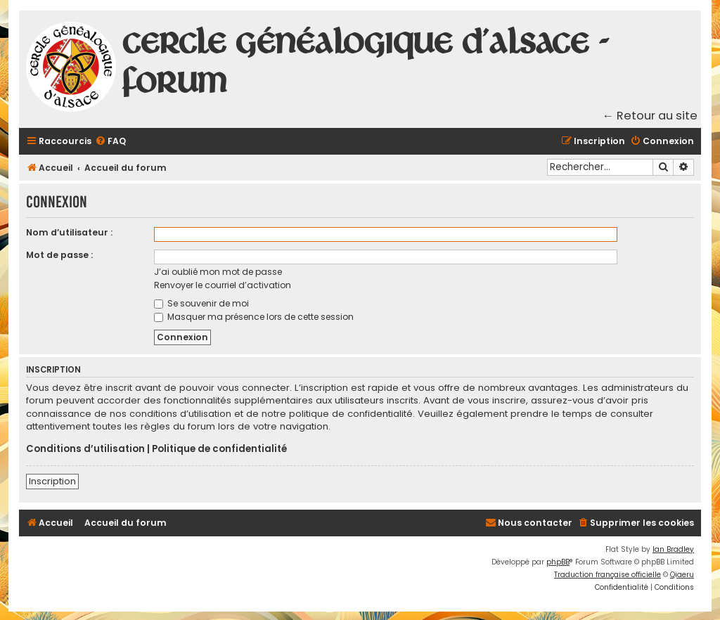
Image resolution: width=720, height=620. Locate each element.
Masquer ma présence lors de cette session (254, 317)
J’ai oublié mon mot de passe (218, 271)
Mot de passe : (59, 255)
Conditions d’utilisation (85, 449)
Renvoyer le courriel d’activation (222, 285)
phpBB (558, 562)
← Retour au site (650, 116)
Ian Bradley (673, 549)
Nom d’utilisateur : (69, 232)
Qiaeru (682, 574)
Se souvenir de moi (201, 303)
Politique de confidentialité (219, 449)
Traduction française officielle (607, 574)
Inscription (52, 481)
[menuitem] (110, 141)
